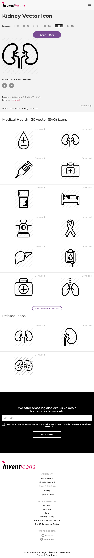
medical (34, 109)
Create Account (47, 482)
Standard (15, 100)
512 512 (70, 26)
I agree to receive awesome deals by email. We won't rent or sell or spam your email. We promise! (49, 425)
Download (40, 129)
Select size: (6, 26)
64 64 (36, 26)
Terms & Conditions (47, 555)
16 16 (16, 26)
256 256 (59, 26)
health (5, 109)
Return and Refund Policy (47, 520)
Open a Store (47, 494)
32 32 (26, 26)
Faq (47, 513)
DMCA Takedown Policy (47, 524)
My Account (47, 478)
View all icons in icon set (47, 308)
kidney (25, 109)
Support (47, 509)
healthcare (15, 109)
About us (47, 506)
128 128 (47, 26)
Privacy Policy (47, 517)
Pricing (47, 491)
